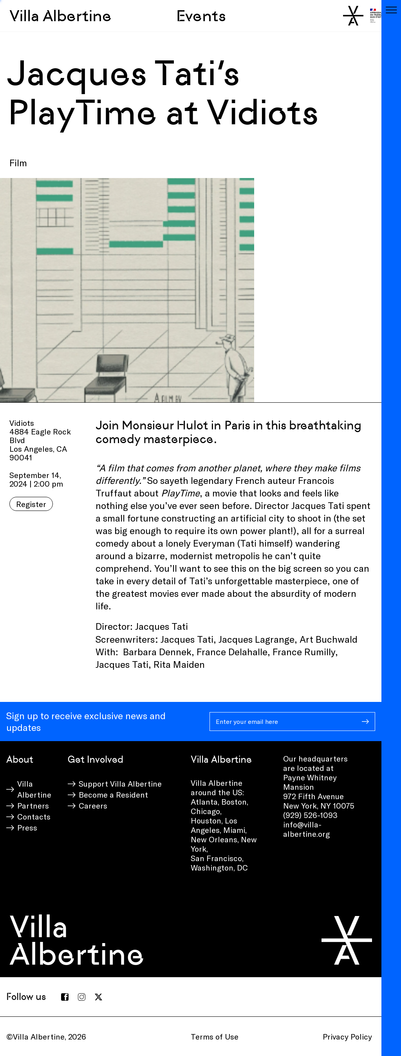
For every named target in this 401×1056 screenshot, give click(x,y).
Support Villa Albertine (120, 783)
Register (31, 504)
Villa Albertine (60, 15)
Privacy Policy (347, 1036)
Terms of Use (214, 1036)
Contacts (34, 816)
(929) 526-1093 (310, 815)
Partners (33, 805)
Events (201, 15)
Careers (93, 805)
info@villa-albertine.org (306, 829)
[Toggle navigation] (391, 10)
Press (27, 827)
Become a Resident (113, 794)
